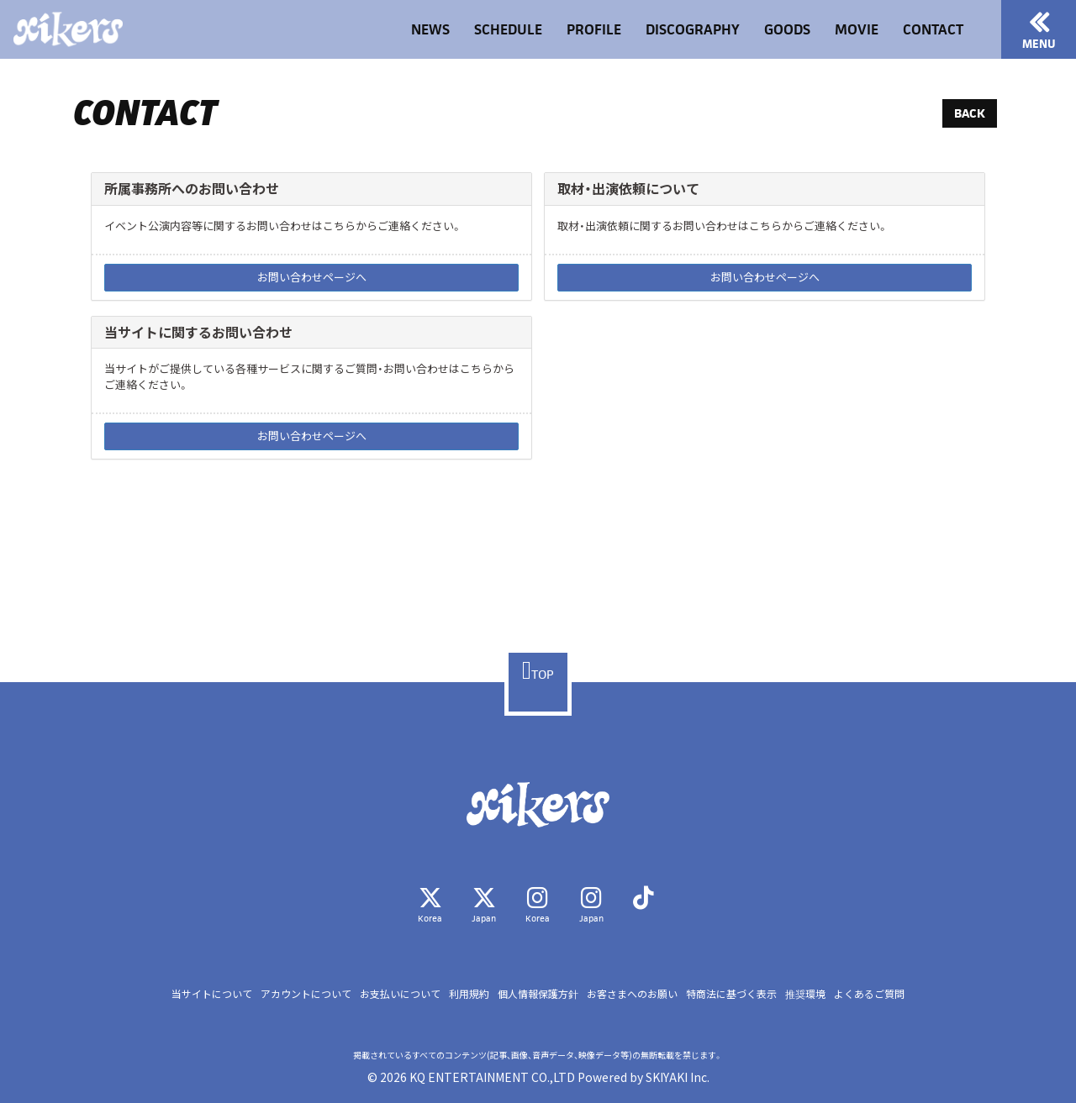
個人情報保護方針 (538, 993)
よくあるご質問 (869, 993)
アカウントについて (306, 993)
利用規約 (469, 993)
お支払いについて (400, 993)
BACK (969, 113)
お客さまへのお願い (632, 993)
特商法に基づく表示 (731, 993)
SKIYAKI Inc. (677, 1077)
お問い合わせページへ (312, 277)
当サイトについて (211, 993)
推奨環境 (805, 993)
